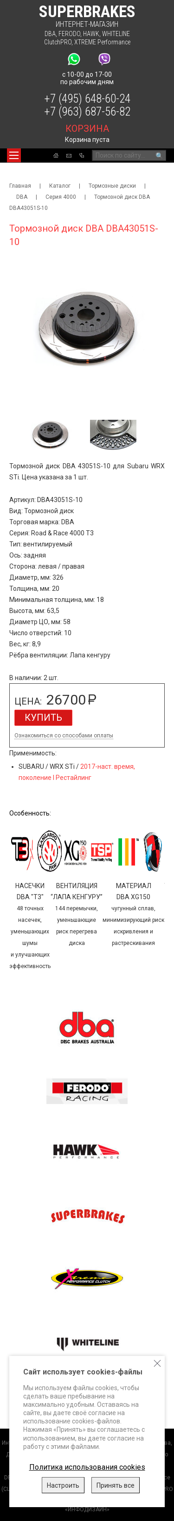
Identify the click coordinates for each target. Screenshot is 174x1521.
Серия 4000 (60, 197)
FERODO (69, 33)
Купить (43, 717)
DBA (50, 33)
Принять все (116, 1485)
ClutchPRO (57, 42)
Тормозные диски (112, 186)
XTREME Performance (102, 42)
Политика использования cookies (87, 1467)
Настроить (63, 1485)
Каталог (60, 186)
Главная (20, 186)
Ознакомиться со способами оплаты (63, 736)
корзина (87, 128)
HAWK (91, 33)
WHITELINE (116, 33)
